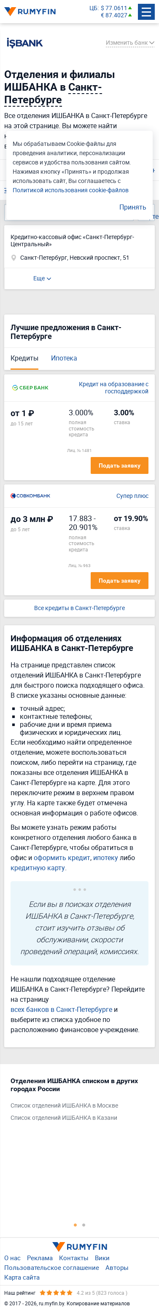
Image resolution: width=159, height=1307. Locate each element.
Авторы (117, 1267)
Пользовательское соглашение (51, 1267)
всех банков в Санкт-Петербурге (61, 1009)
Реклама (40, 1257)
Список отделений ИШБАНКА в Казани (64, 1117)
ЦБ (93, 8)
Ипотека (64, 358)
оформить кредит (62, 857)
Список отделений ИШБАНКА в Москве (64, 1105)
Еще (39, 278)
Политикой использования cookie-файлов (71, 190)
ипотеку (105, 857)
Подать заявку (119, 465)
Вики (102, 1257)
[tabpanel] (75, 1101)
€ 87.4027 (114, 15)
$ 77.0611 (114, 8)
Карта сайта (22, 1277)
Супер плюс (132, 496)
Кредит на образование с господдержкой (113, 388)
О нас (12, 1257)
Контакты (74, 1257)
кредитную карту (38, 867)
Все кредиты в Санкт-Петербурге (79, 608)
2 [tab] (84, 1225)
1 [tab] (75, 1225)
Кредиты (24, 358)
